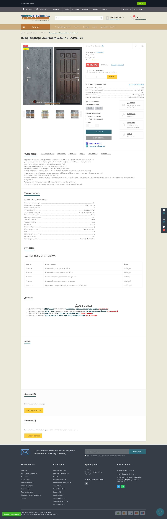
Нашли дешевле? (117, 65)
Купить (112, 77)
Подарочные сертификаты (31, 495)
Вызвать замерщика (12, 514)
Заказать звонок (115, 19)
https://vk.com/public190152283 (87, 483)
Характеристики (47, 154)
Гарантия (95, 9)
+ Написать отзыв (34, 410)
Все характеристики (136, 84)
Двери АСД (57, 492)
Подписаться (137, 452)
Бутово (55, 477)
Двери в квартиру (59, 470)
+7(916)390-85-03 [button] (125, 470)
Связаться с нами (27, 483)
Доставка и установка (29, 473)
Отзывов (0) (92, 154)
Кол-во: (88, 122)
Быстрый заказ (98, 138)
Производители (27, 492)
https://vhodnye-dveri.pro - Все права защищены (36, 512)
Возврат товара (27, 486)
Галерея (104, 9)
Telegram (118, 486)
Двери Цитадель (59, 504)
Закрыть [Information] (141, 3)
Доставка (131, 103)
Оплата (66, 9)
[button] (164, 228)
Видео (82, 154)
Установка (75, 9)
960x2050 (99, 108)
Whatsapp (123, 486)
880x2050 (90, 108)
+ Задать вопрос (33, 436)
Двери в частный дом (61, 473)
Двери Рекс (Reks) (59, 489)
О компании (56, 9)
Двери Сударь (58, 495)
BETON (43, 33)
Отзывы (86, 27)
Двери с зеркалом (59, 480)
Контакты (85, 9)
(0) (103, 46)
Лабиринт (100, 52)
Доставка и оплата (108, 27)
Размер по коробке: (92, 105)
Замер (129, 134)
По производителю (63, 27)
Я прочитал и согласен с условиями (106, 456)
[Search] (101, 18)
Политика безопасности (101, 456)
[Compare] (142, 46)
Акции (94, 27)
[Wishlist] (135, 46)
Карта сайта (25, 489)
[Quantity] (92, 125)
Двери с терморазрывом (62, 483)
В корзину (99, 132)
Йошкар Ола (57, 486)
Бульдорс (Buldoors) (60, 501)
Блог (77, 27)
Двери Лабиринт (32, 33)
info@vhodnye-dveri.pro (126, 474)
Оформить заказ (140, 19)
